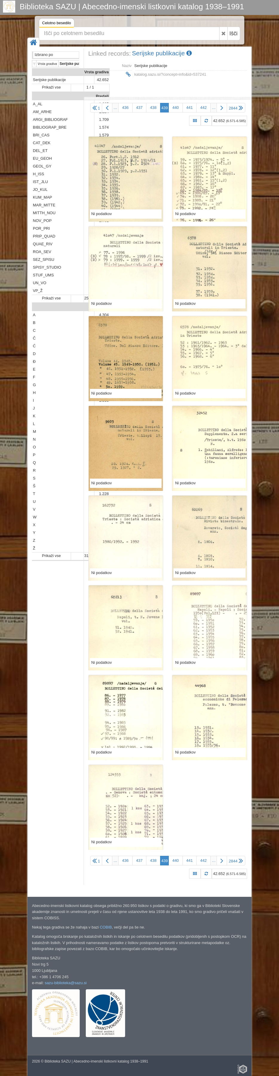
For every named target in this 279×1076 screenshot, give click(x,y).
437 (139, 107)
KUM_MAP (42, 197)
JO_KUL (40, 189)
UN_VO (39, 283)
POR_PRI (41, 228)
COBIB (106, 927)
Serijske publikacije (49, 79)
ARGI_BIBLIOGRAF (50, 119)
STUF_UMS (43, 275)
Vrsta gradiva (96, 72)
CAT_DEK (41, 143)
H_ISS (38, 174)
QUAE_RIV (43, 244)
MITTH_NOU (44, 213)
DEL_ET (40, 150)
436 (125, 107)
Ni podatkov (101, 213)
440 (175, 107)
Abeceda (101, 307)
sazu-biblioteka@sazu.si (66, 983)
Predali (102, 96)
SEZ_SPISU (43, 259)
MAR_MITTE (44, 205)
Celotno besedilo (56, 24)
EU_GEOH (42, 158)
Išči (233, 33)
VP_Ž (38, 290)
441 (189, 107)
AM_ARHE (42, 111)
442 (203, 107)
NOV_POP (42, 220)
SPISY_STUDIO (47, 267)
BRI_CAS (41, 135)
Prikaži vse (51, 87)
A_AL (37, 104)
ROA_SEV (42, 251)
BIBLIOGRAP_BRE (50, 127)
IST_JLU (40, 181)
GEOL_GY (42, 166)
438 (153, 107)
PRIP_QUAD (44, 236)
